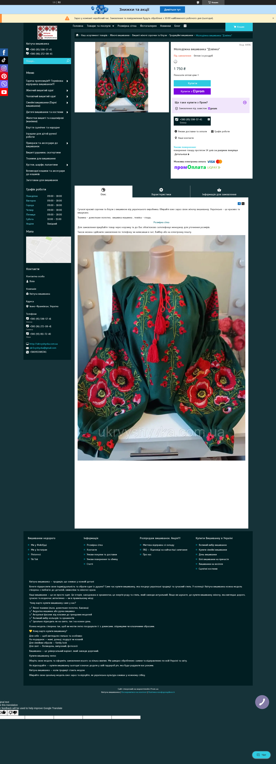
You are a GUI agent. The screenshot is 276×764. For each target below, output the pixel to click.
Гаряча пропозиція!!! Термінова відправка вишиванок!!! (44, 82)
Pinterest (36, 554)
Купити (192, 83)
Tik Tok (34, 559)
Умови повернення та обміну (102, 559)
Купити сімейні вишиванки (213, 549)
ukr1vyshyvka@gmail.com (43, 347)
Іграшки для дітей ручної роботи (41, 135)
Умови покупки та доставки (102, 554)
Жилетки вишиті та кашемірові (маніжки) (45, 119)
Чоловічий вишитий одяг (41, 96)
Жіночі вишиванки (119, 35)
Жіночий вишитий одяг (40, 90)
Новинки (165, 26)
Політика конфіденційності (161, 692)
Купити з (192, 91)
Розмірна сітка (127, 26)
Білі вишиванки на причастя (214, 559)
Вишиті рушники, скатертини (43, 152)
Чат (261, 754)
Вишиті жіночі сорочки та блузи (149, 35)
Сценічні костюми (208, 568)
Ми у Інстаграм (39, 549)
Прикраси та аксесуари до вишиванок (42, 144)
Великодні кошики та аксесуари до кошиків (45, 172)
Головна (78, 26)
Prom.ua (154, 689)
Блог (177, 26)
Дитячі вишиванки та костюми (44, 112)
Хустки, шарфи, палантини (42, 164)
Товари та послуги (99, 26)
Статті (90, 564)
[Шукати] (68, 61)
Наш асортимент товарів (94, 35)
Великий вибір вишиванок (213, 545)
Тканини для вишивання (41, 158)
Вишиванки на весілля (211, 564)
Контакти (92, 549)
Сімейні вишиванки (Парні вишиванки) (41, 104)
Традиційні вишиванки (181, 35)
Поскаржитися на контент (134, 692)
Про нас (147, 554)
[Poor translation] (13, 713)
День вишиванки (208, 554)
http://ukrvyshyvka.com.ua (44, 343)
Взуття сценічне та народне (43, 127)
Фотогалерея (148, 26)
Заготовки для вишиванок (42, 180)
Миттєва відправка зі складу (158, 545)
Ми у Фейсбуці (39, 545)
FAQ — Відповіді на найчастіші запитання (165, 549)
